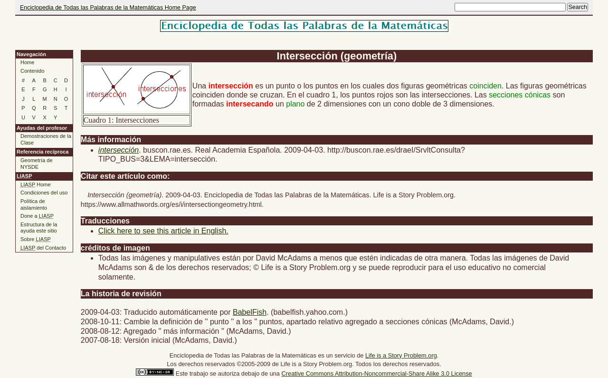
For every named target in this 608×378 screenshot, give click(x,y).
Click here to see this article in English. (163, 231)
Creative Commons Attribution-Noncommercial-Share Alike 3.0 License (377, 373)
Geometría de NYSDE (36, 163)
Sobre (35, 239)
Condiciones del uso (44, 192)
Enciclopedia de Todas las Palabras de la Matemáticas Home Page (108, 7)
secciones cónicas (520, 95)
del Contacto (43, 248)
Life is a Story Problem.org (401, 355)
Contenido (32, 71)
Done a (37, 216)
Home (27, 62)
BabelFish (249, 312)
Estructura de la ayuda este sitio (38, 228)
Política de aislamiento (33, 204)
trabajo (199, 373)
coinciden (485, 86)
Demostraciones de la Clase (45, 139)
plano (295, 104)
